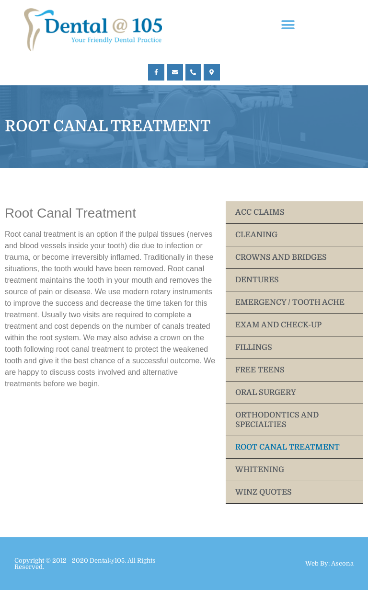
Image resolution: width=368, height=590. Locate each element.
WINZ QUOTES (263, 492)
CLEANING (256, 235)
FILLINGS (253, 347)
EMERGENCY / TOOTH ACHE (290, 302)
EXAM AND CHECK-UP (278, 325)
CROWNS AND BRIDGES (281, 257)
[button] (288, 25)
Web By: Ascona (329, 563)
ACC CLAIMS (260, 212)
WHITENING (259, 469)
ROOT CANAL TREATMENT (287, 447)
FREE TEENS (260, 370)
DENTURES (257, 280)
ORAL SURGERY (265, 392)
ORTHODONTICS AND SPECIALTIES (277, 420)
